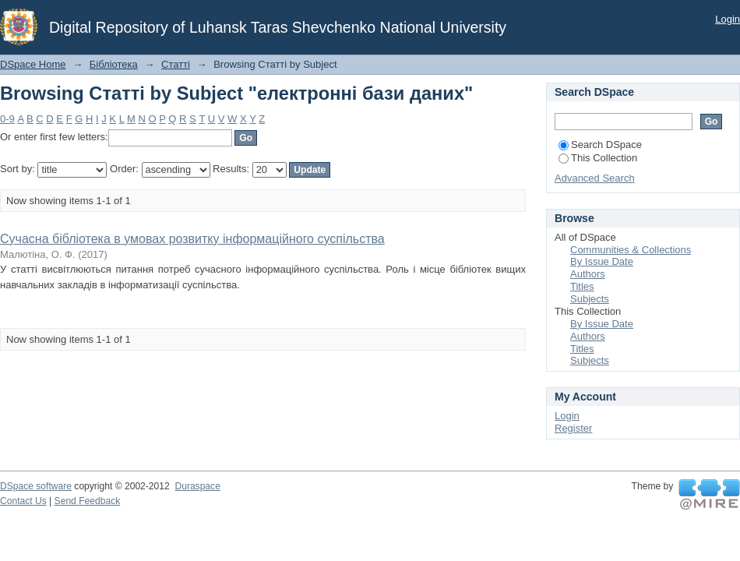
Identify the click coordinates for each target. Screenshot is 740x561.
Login (727, 19)
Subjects (589, 299)
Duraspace (197, 486)
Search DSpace (600, 144)
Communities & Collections (630, 250)
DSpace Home (33, 64)
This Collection (598, 158)
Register (573, 428)
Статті (175, 64)
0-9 (7, 119)
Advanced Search (595, 178)
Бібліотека (114, 64)
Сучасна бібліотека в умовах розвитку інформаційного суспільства (192, 238)
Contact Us (23, 501)
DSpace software (36, 486)
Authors (587, 274)
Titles (582, 286)
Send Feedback (88, 501)
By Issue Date (601, 261)
